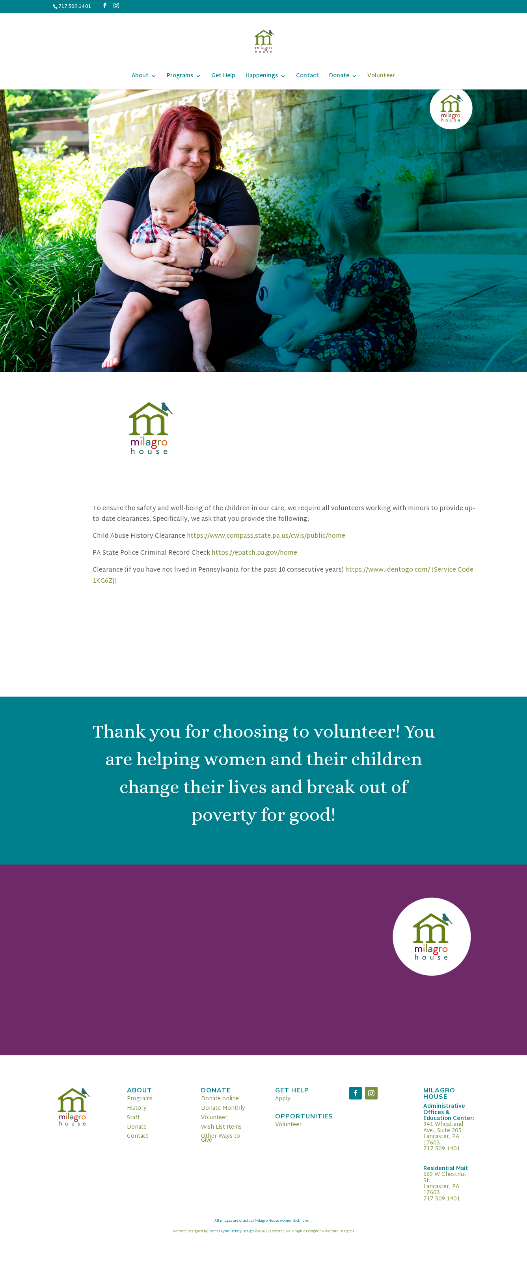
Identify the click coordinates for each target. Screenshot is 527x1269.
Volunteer (381, 77)
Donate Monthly (223, 1108)
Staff (133, 1118)
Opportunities (304, 1116)
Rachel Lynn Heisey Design (231, 1231)
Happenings (262, 77)
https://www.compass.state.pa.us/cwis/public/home (266, 536)
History (137, 1108)
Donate (339, 77)
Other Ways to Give (220, 1138)
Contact (307, 77)
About (140, 77)
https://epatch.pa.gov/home (254, 553)
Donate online (220, 1099)
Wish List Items (221, 1127)
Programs (180, 77)
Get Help (223, 77)
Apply (283, 1099)
